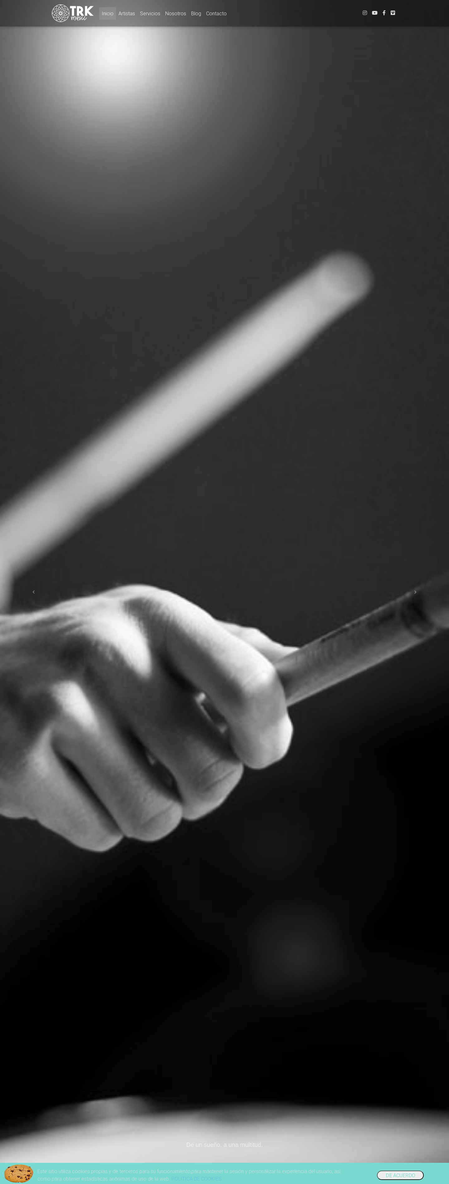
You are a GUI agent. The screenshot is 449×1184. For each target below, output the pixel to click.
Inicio (109, 14)
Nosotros (175, 15)
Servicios (150, 15)
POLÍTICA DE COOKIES (196, 1179)
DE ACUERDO (400, 1175)
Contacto (216, 15)
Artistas (126, 15)
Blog (196, 15)
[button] (33, 592)
